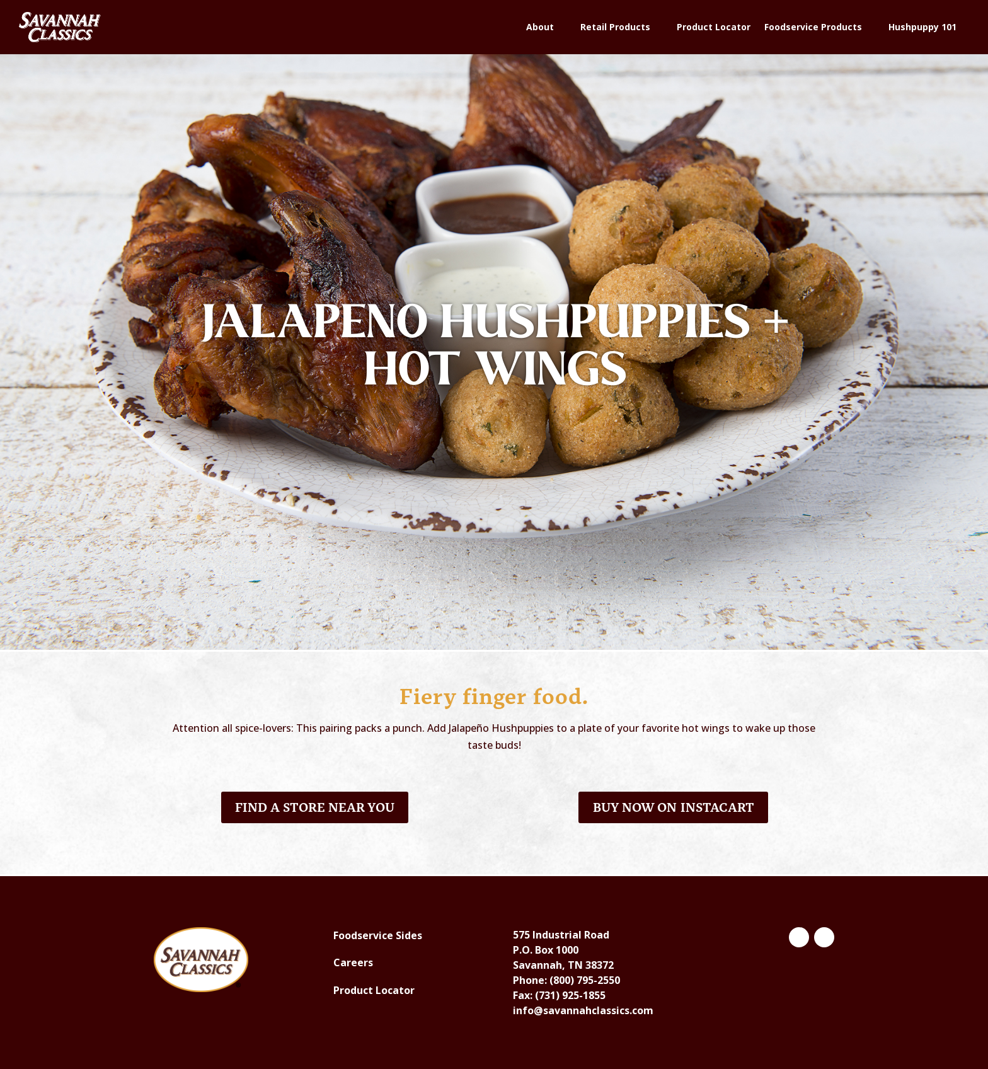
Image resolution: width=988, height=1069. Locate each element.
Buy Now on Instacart (673, 807)
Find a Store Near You (314, 807)
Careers (353, 962)
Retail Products (615, 27)
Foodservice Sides (377, 935)
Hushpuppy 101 (922, 27)
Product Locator (713, 27)
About (540, 27)
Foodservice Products (813, 27)
